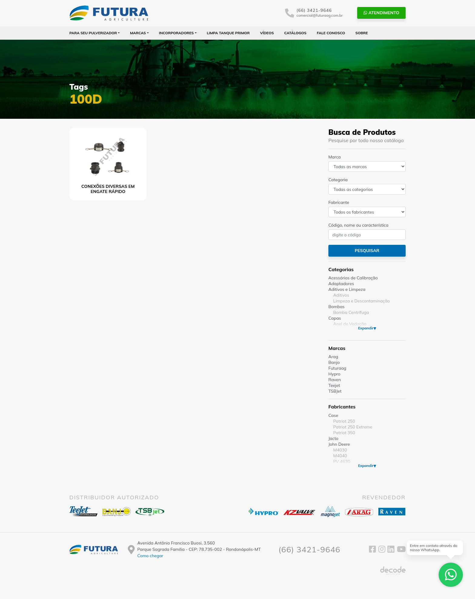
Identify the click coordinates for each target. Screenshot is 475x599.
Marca (334, 157)
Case (333, 415)
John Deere (339, 444)
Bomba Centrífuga (351, 312)
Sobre (361, 33)
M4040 (340, 455)
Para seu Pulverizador (93, 33)
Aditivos (341, 295)
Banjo (334, 362)
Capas (334, 318)
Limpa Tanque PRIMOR (228, 33)
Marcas (138, 33)
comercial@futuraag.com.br (320, 15)
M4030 (340, 450)
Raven (334, 379)
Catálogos (295, 33)
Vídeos (267, 33)
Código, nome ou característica (358, 225)
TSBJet (334, 391)
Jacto (333, 438)
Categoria (337, 179)
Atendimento (381, 12)
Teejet (334, 385)
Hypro (334, 374)
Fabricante (338, 202)
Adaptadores (341, 283)
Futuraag (337, 368)
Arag (333, 356)
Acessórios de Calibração (353, 278)
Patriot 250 (344, 421)
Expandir (366, 328)
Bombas (336, 306)
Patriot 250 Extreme (352, 427)
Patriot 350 (344, 432)
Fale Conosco (331, 33)
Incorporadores (176, 33)
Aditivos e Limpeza (346, 289)
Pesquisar (367, 250)
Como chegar (150, 555)
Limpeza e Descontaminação (361, 301)
